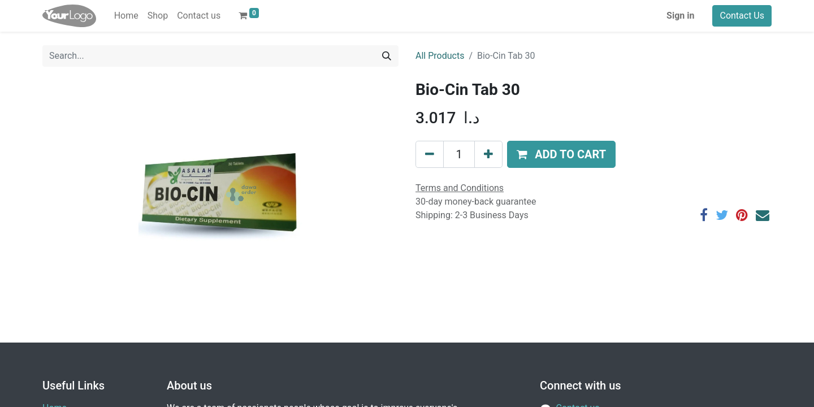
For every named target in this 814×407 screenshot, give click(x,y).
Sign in (680, 15)
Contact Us (742, 15)
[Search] (387, 56)
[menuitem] (126, 16)
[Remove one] (429, 154)
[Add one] (488, 154)
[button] (561, 154)
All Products (439, 55)
